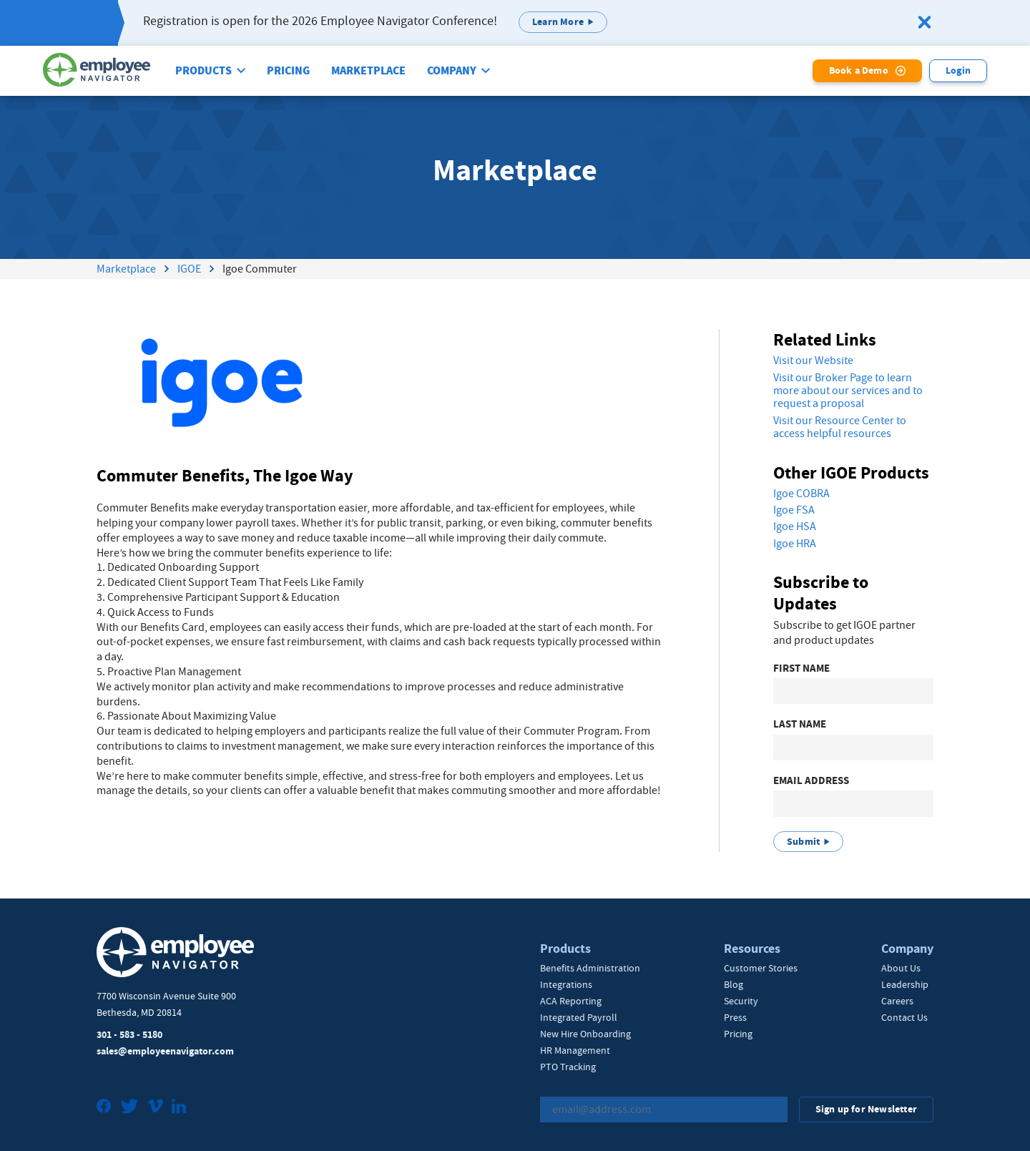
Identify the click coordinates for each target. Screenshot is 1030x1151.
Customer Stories (761, 967)
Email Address (811, 781)
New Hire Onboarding (585, 1033)
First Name (801, 668)
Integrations (566, 984)
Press (735, 1017)
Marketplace (368, 70)
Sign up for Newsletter (866, 1109)
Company (451, 70)
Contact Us (904, 1017)
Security (741, 1000)
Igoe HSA (794, 526)
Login (958, 70)
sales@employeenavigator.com (165, 1051)
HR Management (575, 1050)
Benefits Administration (590, 967)
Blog (733, 984)
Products (203, 70)
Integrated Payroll (578, 1017)
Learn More (558, 22)
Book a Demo (858, 70)
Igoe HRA (794, 543)
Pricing (288, 70)
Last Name (799, 724)
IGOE (189, 269)
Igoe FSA (794, 510)
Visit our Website (813, 360)
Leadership (904, 984)
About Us (901, 967)
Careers (897, 1000)
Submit (803, 841)
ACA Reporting (571, 1000)
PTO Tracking (568, 1066)
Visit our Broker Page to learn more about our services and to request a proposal (848, 391)
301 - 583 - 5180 (129, 1035)
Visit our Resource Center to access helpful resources (839, 427)
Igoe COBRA (801, 493)
